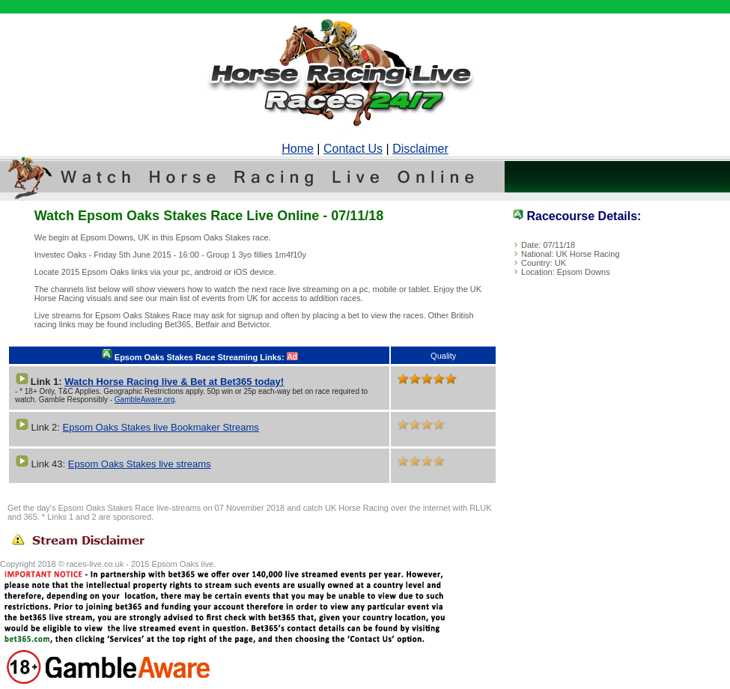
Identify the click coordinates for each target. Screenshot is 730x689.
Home (298, 148)
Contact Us (353, 148)
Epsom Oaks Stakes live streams (139, 464)
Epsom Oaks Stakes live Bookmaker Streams (161, 427)
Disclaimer (420, 148)
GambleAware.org (144, 399)
